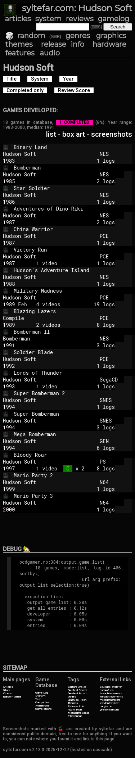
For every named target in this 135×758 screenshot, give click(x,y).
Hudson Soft (48, 153)
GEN (109, 441)
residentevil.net (110, 703)
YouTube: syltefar (111, 687)
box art (73, 134)
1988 (9, 283)
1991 (9, 345)
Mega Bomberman (74, 434)
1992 (9, 365)
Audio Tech (75, 709)
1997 (9, 468)
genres (78, 35)
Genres (72, 696)
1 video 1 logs (71, 263)
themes (19, 44)
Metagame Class (78, 712)
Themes (73, 703)
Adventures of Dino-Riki (74, 208)
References (42, 705)
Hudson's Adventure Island (74, 270)
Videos (7, 693)
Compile (48, 318)
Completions (43, 708)
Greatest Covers (77, 690)
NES (109, 153)
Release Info (76, 706)
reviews (80, 18)
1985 (9, 181)
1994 (9, 406)
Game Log (41, 692)
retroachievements (111, 696)
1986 (9, 201)
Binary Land (74, 147)
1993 (9, 386)
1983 (9, 160)
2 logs (71, 181)
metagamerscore (110, 699)
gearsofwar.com (109, 709)
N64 (109, 482)
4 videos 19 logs (71, 304)
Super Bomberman (74, 413)
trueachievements (111, 693)
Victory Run (74, 249)
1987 (9, 222)
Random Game (12, 696)
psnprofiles (106, 690)
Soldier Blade (74, 352)
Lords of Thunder (74, 372)
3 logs (71, 345)
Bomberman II (74, 331)
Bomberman (74, 167)
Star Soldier (74, 188)
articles (18, 18)
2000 (9, 509)
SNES (109, 400)
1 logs (71, 160)
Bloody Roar (74, 454)
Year (38, 699)
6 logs (71, 448)
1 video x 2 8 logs (71, 468)
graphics (111, 35)
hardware (109, 44)
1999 (9, 489)
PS (109, 461)
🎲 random (25, 35)
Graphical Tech (77, 699)
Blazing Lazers (74, 311)
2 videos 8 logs (71, 324)
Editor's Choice (77, 687)
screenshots (111, 134)
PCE (109, 236)
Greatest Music (77, 693)
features (20, 53)
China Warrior (74, 229)
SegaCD (109, 379)
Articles (8, 687)
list (51, 134)
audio (50, 53)
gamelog (113, 18)
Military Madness (74, 290)
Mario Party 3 (74, 495)
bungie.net (106, 706)
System (40, 696)
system (48, 18)
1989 (9, 304)
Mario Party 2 (74, 475)
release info (63, 44)
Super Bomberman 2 (74, 393)
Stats (6, 690)
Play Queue (75, 716)
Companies (42, 702)
